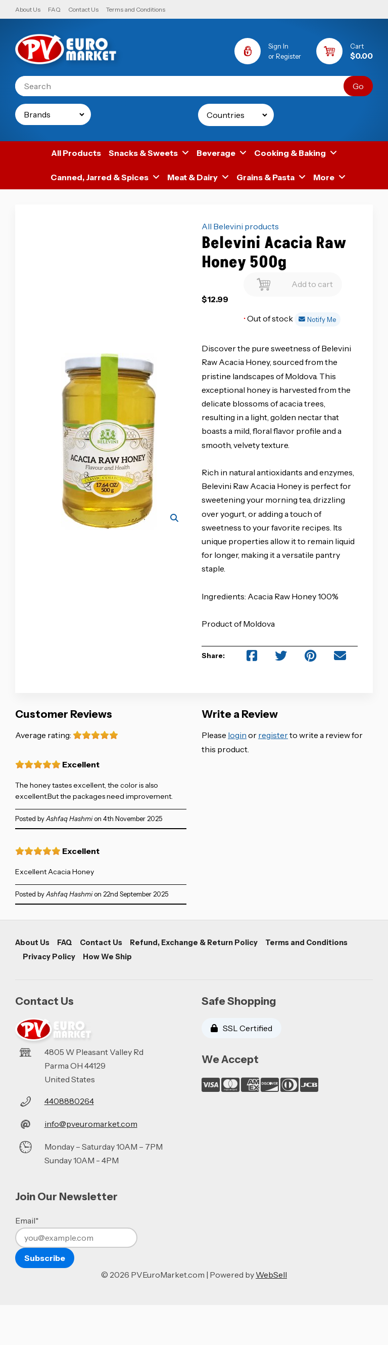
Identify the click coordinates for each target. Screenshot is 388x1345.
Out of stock (269, 318)
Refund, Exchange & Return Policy (194, 942)
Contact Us (83, 9)
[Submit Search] (358, 86)
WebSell (271, 1275)
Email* (27, 1220)
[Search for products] (187, 86)
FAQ (54, 9)
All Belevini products (240, 226)
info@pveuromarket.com (90, 1124)
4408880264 (69, 1101)
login (237, 735)
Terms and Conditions (135, 9)
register (273, 735)
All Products (76, 153)
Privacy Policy (49, 956)
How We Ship (107, 956)
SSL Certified (241, 1028)
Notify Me (317, 319)
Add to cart (293, 281)
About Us (27, 9)
